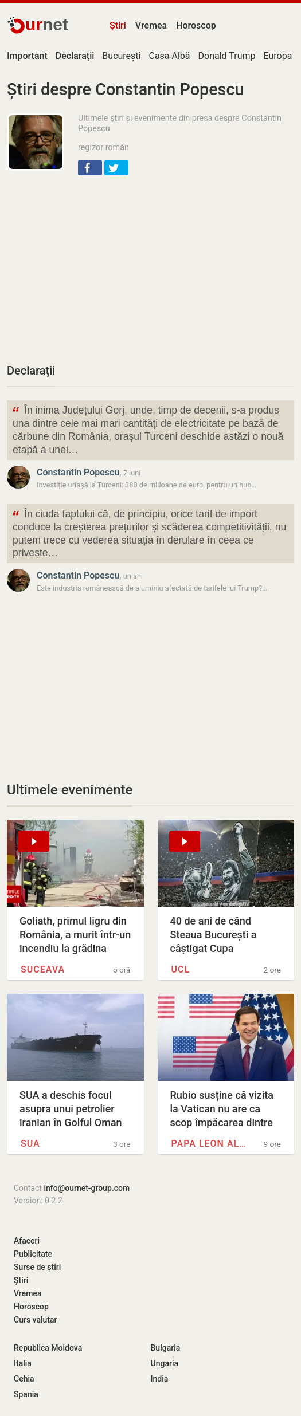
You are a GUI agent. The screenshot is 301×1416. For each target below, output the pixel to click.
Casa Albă (169, 55)
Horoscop (196, 25)
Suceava (43, 969)
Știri (118, 25)
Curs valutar (35, 1319)
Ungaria (165, 1363)
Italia (23, 1363)
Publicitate (33, 1253)
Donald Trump (227, 55)
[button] (90, 167)
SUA (30, 1143)
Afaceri (27, 1240)
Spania (26, 1394)
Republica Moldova (48, 1347)
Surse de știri (37, 1267)
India (160, 1378)
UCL (180, 969)
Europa (277, 55)
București (121, 55)
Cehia (24, 1378)
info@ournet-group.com (87, 1188)
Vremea (151, 25)
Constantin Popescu (78, 472)
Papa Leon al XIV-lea (209, 1143)
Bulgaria (166, 1347)
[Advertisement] (150, 268)
